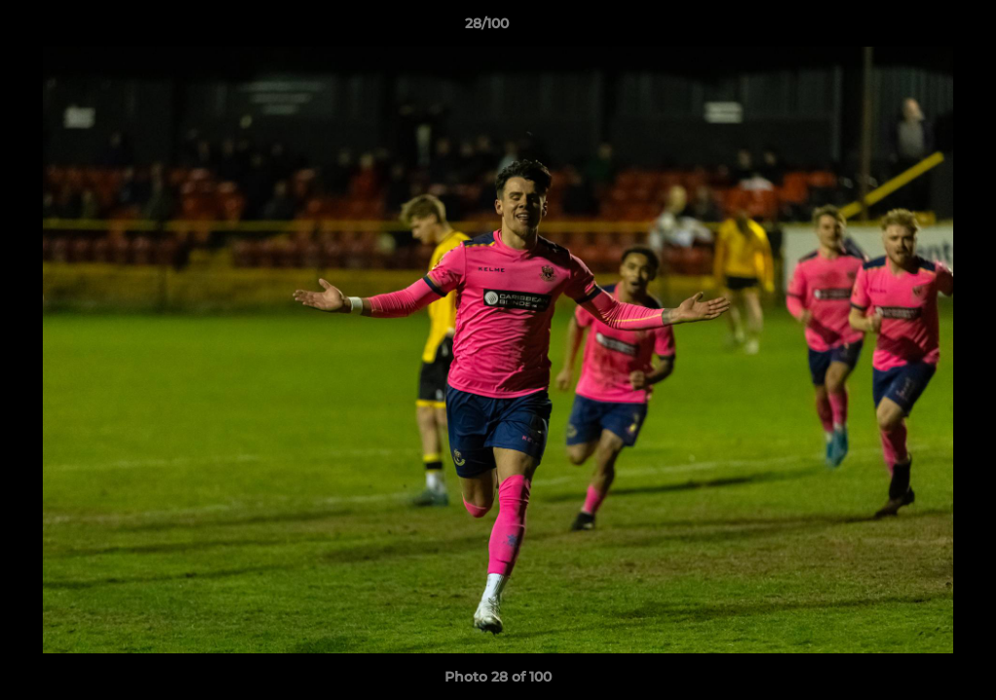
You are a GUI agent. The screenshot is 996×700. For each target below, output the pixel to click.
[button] (914, 28)
